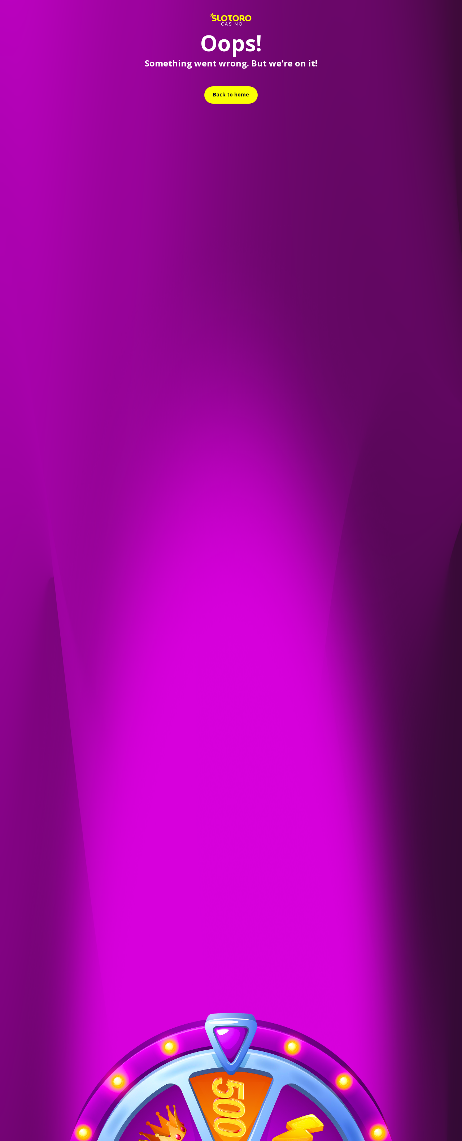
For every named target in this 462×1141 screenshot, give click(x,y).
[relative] (231, 95)
